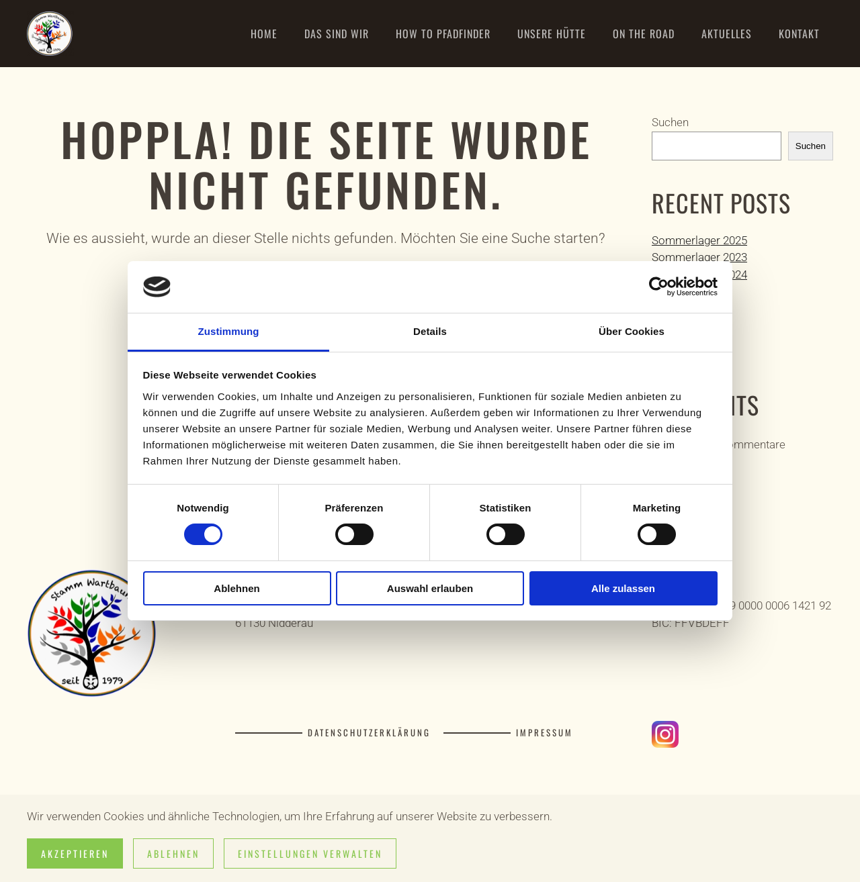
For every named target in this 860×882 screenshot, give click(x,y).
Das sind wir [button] (336, 34)
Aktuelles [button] (726, 34)
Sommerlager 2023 (699, 257)
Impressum (544, 732)
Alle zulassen (623, 588)
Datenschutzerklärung (369, 732)
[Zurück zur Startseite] (50, 33)
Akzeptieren (75, 853)
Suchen (670, 122)
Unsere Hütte (551, 34)
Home (264, 34)
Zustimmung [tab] (228, 331)
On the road (644, 34)
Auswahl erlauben (430, 588)
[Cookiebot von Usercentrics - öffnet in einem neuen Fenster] (659, 287)
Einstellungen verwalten (310, 853)
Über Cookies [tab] (631, 331)
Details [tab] (430, 331)
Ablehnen (236, 588)
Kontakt (799, 34)
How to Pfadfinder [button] (443, 34)
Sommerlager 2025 (699, 240)
